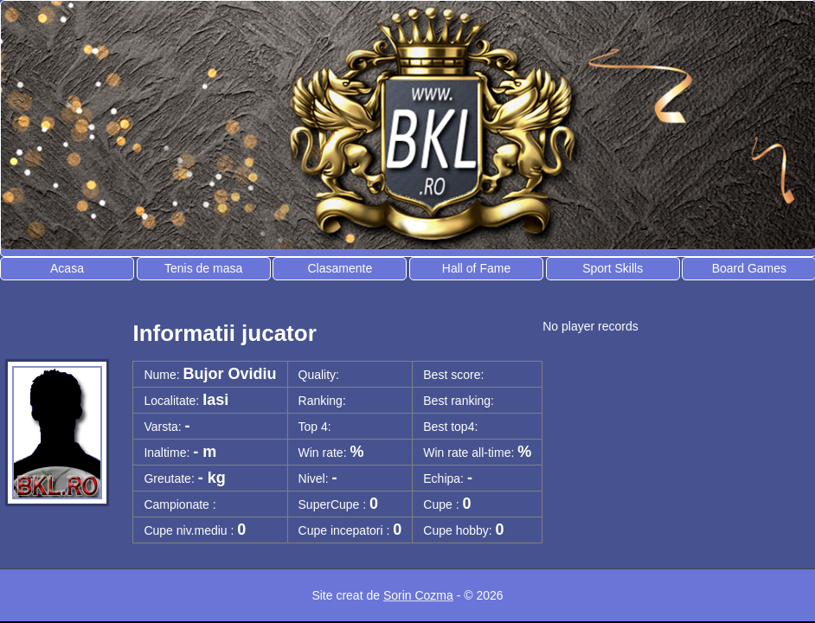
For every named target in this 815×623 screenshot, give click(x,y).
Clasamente (339, 268)
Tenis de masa (203, 268)
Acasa (67, 268)
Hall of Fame (476, 268)
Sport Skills (612, 268)
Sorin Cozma (418, 595)
